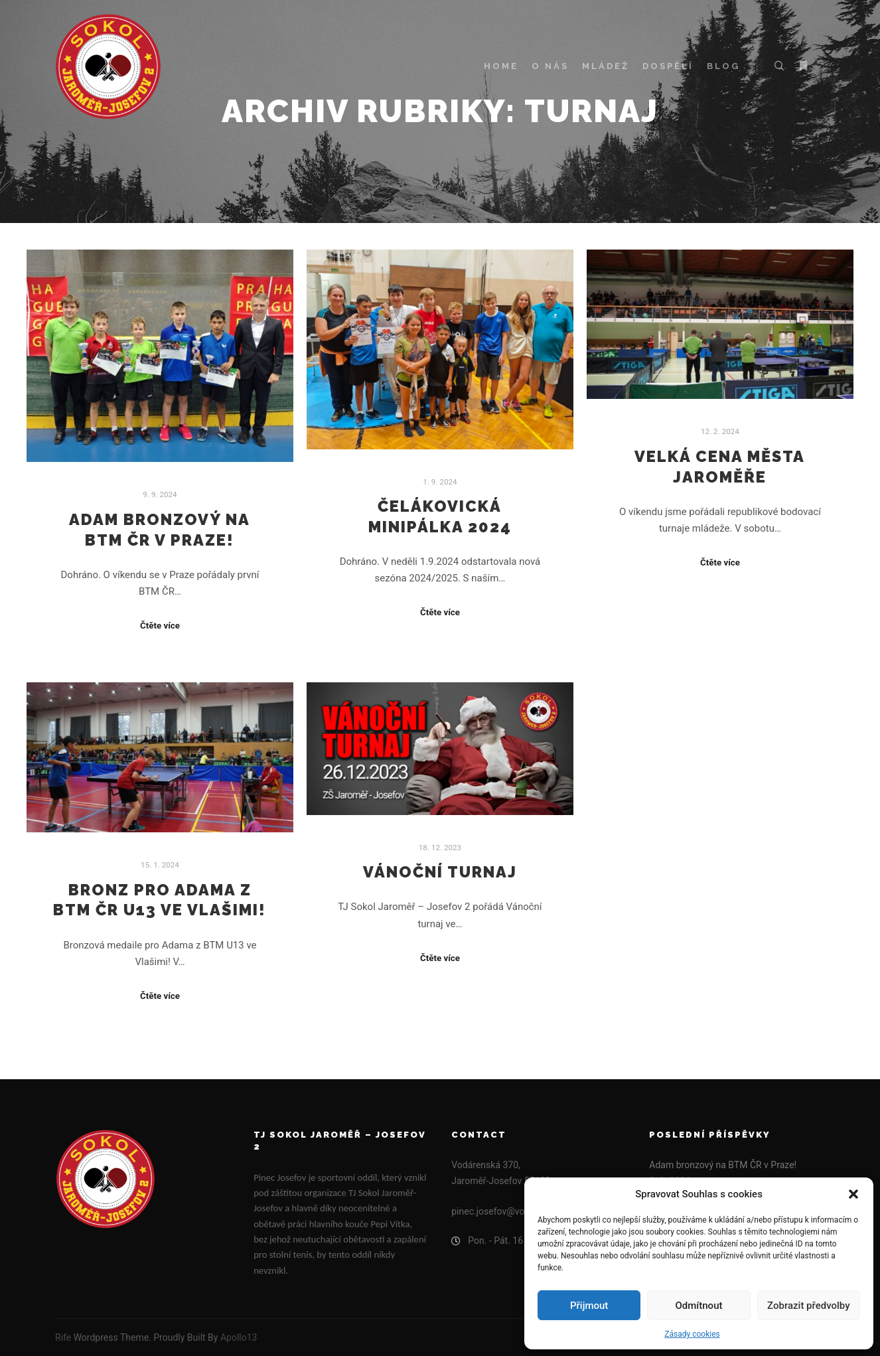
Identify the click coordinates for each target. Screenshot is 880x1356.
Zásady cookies (691, 1334)
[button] (853, 1194)
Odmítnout (699, 1306)
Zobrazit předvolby (808, 1306)
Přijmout (589, 1306)
